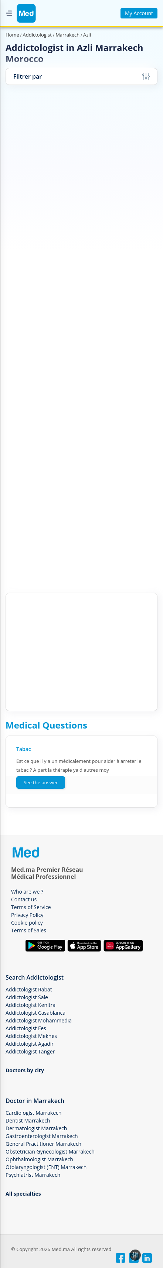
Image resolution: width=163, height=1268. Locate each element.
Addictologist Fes (26, 1028)
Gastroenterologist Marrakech (42, 1136)
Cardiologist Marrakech (33, 1112)
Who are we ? (27, 891)
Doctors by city (25, 1070)
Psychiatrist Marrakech (33, 1174)
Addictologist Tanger (30, 1051)
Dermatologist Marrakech (36, 1128)
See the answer (41, 782)
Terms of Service (31, 907)
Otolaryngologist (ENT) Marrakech (46, 1167)
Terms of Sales (28, 930)
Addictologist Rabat (29, 989)
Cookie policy (27, 922)
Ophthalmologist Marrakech (39, 1159)
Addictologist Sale (27, 997)
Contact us (24, 899)
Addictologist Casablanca (35, 1012)
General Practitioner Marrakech (43, 1143)
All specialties (23, 1193)
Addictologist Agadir (30, 1043)
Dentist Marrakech (28, 1120)
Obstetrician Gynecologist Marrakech (50, 1151)
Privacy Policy (27, 914)
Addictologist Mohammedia (39, 1020)
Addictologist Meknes (31, 1035)
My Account (139, 13)
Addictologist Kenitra (30, 1004)
